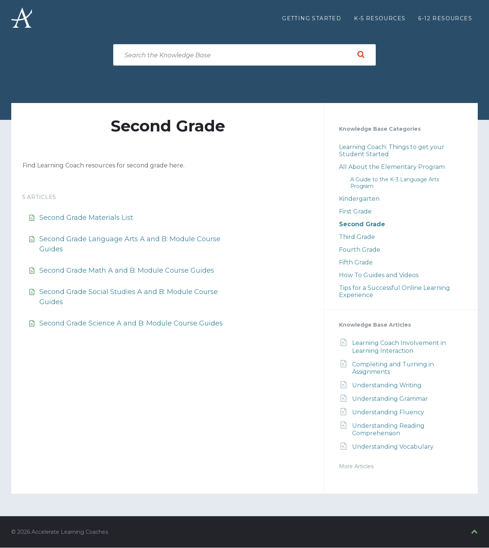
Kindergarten (359, 199)
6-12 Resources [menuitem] (445, 18)
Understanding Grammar (390, 399)
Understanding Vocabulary (393, 447)
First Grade (355, 211)
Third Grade (357, 237)
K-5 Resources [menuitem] (379, 18)
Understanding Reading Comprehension (388, 429)
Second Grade (362, 224)
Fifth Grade (356, 262)
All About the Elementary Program (392, 167)
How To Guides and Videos (378, 275)
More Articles (356, 466)
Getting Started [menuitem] (311, 18)
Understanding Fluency (388, 412)
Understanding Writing (387, 385)
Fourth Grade (359, 250)
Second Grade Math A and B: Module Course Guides (126, 271)
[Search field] (244, 55)
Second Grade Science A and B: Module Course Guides (131, 324)
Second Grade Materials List (86, 218)
